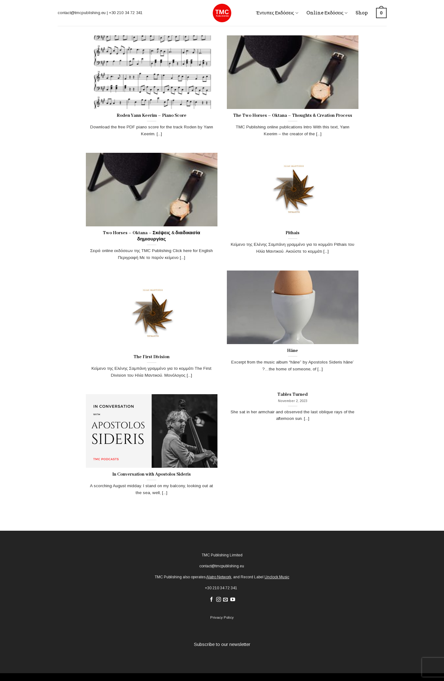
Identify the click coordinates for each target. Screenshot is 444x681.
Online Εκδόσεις (327, 13)
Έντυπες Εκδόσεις (277, 13)
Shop (362, 13)
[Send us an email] (225, 599)
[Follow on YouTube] (232, 599)
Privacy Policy (222, 617)
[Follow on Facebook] (211, 599)
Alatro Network (218, 577)
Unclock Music (276, 577)
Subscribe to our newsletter (222, 644)
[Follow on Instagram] (218, 599)
